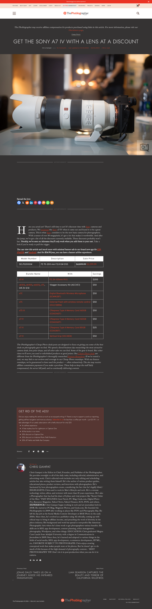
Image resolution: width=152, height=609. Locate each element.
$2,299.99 (91, 264)
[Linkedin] (31, 203)
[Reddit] (27, 203)
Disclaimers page (76, 30)
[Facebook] (19, 203)
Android (32, 252)
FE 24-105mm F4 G (59, 279)
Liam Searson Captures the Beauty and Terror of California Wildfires (86, 575)
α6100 (22, 285)
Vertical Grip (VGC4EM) (61, 336)
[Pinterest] (35, 203)
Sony (88, 226)
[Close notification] (148, 1)
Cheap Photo (76, 34)
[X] (23, 203)
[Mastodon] (39, 203)
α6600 (36, 285)
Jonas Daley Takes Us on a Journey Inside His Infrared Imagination (34, 575)
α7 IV (21, 279)
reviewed (45, 229)
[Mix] (43, 203)
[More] (52, 203)
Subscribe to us (58, 419)
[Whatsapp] (48, 203)
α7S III (22, 310)
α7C (42, 285)
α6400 (29, 285)
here (72, 1)
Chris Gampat (47, 48)
